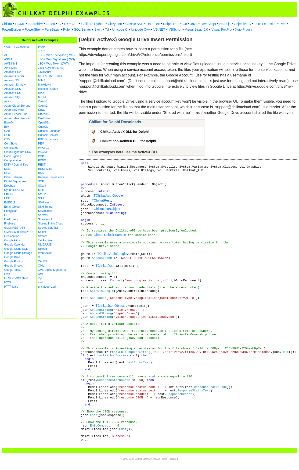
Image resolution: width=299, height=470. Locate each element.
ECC (7, 198)
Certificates (11, 147)
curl (40, 282)
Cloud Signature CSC (17, 152)
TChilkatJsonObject (106, 209)
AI (5, 55)
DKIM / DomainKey (16, 164)
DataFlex (153, 24)
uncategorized (47, 286)
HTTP (7, 282)
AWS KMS (10, 63)
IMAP (41, 46)
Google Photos (13, 261)
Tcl (107, 29)
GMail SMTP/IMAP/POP (19, 232)
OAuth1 (43, 101)
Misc (41, 93)
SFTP (41, 190)
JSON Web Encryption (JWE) (56, 55)
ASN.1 (8, 59)
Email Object (12, 206)
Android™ (36, 24)
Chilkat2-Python (92, 24)
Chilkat (7, 24)
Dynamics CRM (14, 190)
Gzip (7, 274)
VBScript (175, 29)
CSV (7, 139)
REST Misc (45, 168)
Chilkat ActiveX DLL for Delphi (124, 132)
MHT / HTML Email (50, 76)
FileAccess (11, 219)
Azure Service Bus (15, 114)
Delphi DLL (171, 24)
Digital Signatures (15, 181)
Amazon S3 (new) (15, 84)
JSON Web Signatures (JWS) (56, 59)
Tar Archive (45, 240)
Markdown (44, 84)
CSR (7, 135)
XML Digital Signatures (52, 269)
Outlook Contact (48, 135)
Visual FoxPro (221, 29)
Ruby (67, 29)
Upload (42, 248)
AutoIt (51, 24)
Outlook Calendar (49, 131)
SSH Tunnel (45, 206)
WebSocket (45, 253)
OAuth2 (43, 105)
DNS (7, 168)
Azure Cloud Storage (17, 105)
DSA (7, 173)
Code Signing (12, 156)
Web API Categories (16, 46)
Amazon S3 (11, 80)
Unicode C (119, 29)
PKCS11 (43, 152)
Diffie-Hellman (13, 177)
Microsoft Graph (48, 88)
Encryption (11, 211)
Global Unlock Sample (110, 235)
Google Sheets (13, 265)
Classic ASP (134, 24)
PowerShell (33, 29)
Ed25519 (9, 202)
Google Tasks (12, 269)
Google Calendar (14, 244)
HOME (20, 24)
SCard (42, 185)
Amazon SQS (12, 97)
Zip (40, 278)
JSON (42, 51)
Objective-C (242, 24)
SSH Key (44, 202)
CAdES (8, 131)
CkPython (115, 24)
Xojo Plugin (243, 29)
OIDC (41, 110)
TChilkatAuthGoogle (108, 195)
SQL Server (82, 29)
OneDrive (44, 118)
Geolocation (11, 236)
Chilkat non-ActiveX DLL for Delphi (128, 141)
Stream (42, 236)
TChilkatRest (101, 200)
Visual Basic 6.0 (196, 29)
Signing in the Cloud (50, 223)
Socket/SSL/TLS (48, 227)
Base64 (9, 122)
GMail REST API (14, 227)
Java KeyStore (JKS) (51, 67)
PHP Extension (265, 24)
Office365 (44, 114)
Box (6, 126)
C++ (75, 24)
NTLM (42, 97)
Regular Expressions (51, 177)
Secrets (43, 215)
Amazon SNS (12, 93)
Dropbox (9, 185)
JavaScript (208, 24)
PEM (41, 143)
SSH (41, 198)
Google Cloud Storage (18, 253)
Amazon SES (12, 88)
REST (42, 164)
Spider (42, 232)
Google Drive (12, 257)
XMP (41, 274)
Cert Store (10, 143)
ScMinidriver (46, 211)
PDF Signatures (48, 139)
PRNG (42, 160)
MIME (41, 80)
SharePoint (45, 219)
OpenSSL (44, 122)
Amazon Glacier (14, 76)
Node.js (224, 24)
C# (66, 24)
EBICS (8, 194)
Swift (97, 29)
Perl (282, 24)
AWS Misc (10, 67)
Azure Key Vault (14, 110)
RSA (41, 173)
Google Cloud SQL (16, 248)
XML (41, 265)
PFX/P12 (43, 147)
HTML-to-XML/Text (16, 278)
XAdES (42, 261)
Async (8, 101)
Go (185, 24)
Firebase (9, 223)
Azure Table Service (16, 118)
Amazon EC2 (12, 72)
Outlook (43, 126)
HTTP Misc (11, 286)
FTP (7, 215)
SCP (41, 181)
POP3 (42, 156)
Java (193, 24)
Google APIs (12, 240)
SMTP (42, 194)
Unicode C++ (140, 29)
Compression (12, 160)
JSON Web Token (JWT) (53, 63)
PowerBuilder (11, 29)
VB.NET (159, 29)
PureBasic (52, 29)
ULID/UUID (45, 244)
